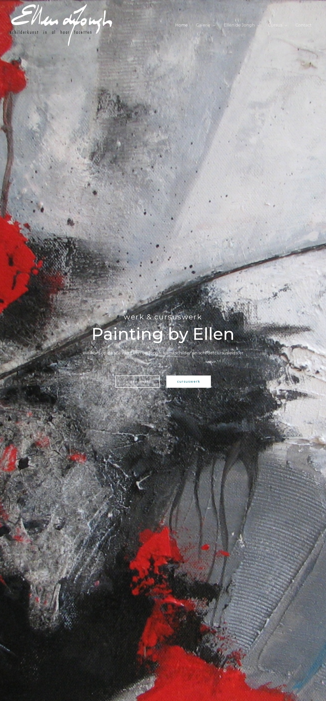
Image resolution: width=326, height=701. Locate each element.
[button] (137, 381)
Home (181, 25)
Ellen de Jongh (239, 25)
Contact (303, 25)
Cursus (275, 25)
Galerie (203, 25)
